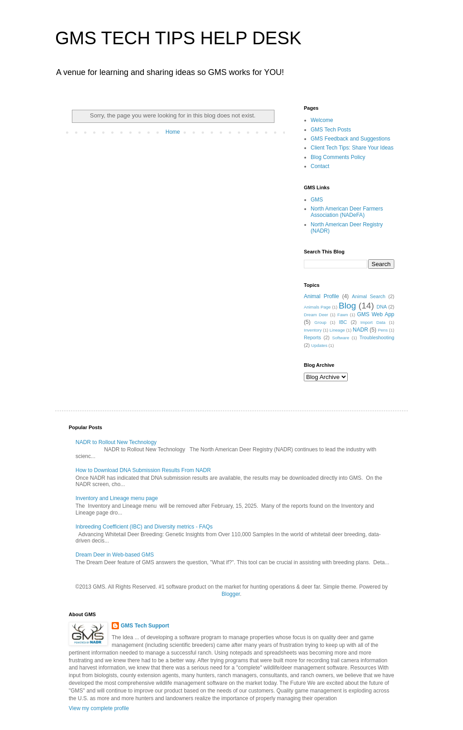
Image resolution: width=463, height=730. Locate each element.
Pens (383, 330)
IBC (343, 322)
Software (341, 337)
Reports (312, 337)
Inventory (312, 330)
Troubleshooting (376, 337)
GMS (317, 200)
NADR (360, 330)
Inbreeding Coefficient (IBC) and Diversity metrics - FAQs (144, 527)
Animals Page (317, 306)
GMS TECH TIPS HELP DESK (178, 38)
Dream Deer (316, 314)
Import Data (372, 322)
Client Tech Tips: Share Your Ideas (352, 148)
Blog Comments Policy (338, 157)
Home (172, 132)
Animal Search (368, 296)
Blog (347, 305)
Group (320, 322)
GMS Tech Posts (331, 129)
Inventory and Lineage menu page (117, 498)
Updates (319, 345)
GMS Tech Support (145, 625)
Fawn (342, 314)
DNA (382, 306)
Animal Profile (321, 296)
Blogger (231, 594)
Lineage (337, 330)
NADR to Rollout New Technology (116, 442)
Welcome (322, 120)
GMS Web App (375, 314)
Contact (320, 166)
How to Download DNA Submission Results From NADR (143, 470)
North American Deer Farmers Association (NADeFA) (347, 212)
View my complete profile (99, 708)
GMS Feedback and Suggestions (350, 139)
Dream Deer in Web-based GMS (115, 555)
